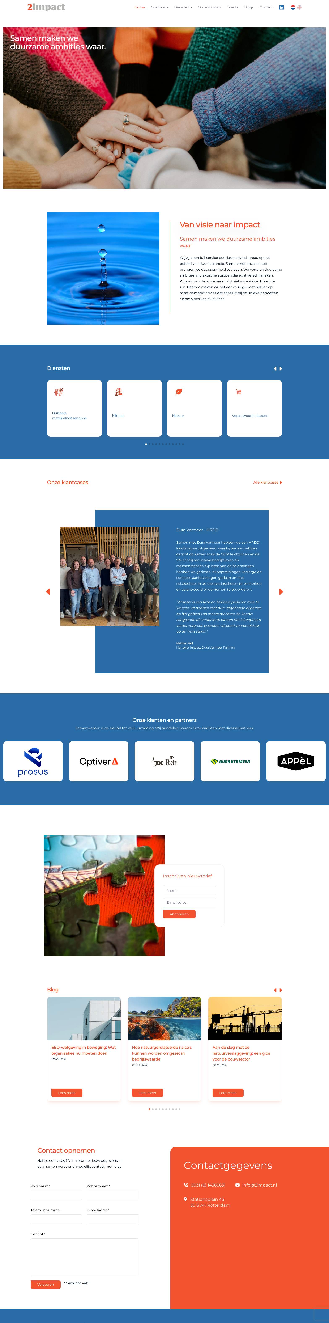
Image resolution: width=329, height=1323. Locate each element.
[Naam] (189, 890)
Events (232, 7)
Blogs (249, 7)
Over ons (159, 7)
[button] (146, 444)
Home (139, 7)
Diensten (183, 7)
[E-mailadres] (189, 902)
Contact (266, 7)
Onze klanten (209, 7)
